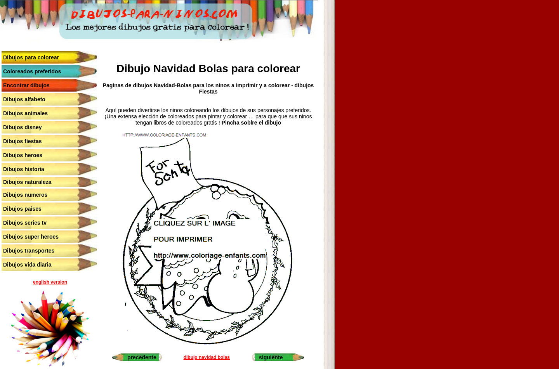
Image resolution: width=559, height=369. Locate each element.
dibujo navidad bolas (207, 357)
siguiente (271, 357)
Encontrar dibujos (26, 85)
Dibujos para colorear (31, 57)
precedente (141, 357)
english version (50, 282)
